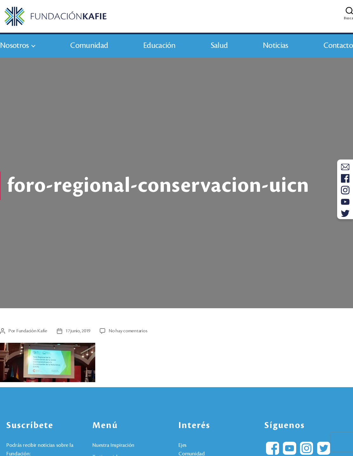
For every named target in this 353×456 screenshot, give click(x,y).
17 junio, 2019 (77, 332)
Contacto (338, 47)
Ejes (182, 447)
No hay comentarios (128, 332)
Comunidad (89, 47)
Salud (219, 47)
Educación (159, 47)
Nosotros (14, 47)
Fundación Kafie (31, 332)
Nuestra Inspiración (113, 447)
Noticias (275, 47)
